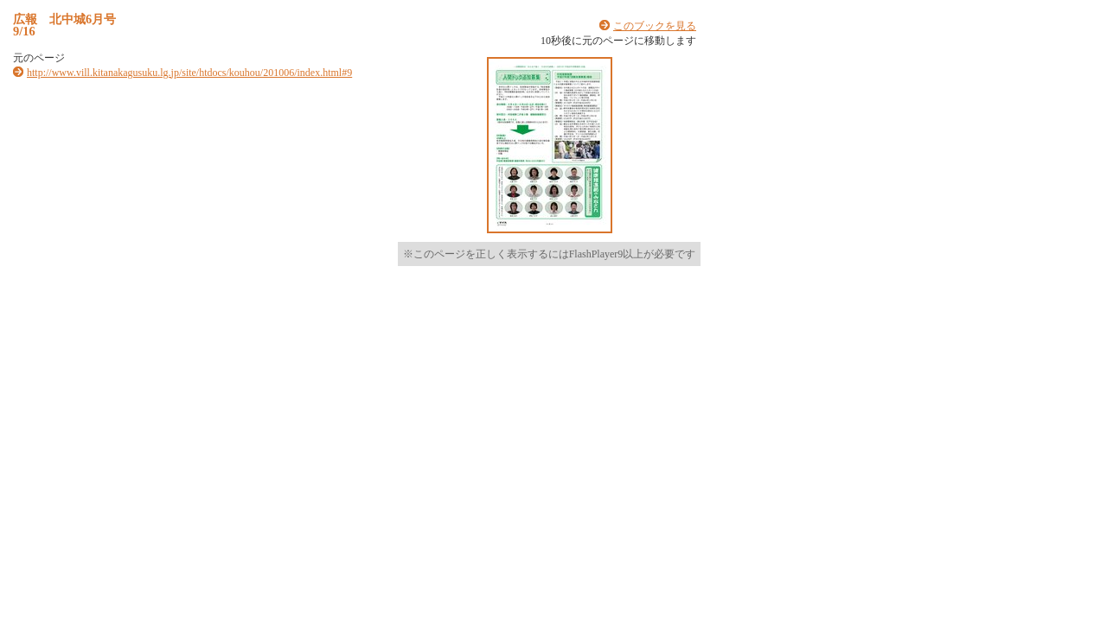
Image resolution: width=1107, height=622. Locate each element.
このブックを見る (654, 26)
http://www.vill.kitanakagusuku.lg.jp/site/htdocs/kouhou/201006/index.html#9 (189, 73)
